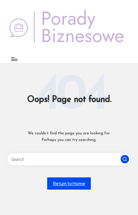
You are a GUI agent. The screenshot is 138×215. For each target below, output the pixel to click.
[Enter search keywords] (69, 159)
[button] (125, 159)
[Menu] (14, 59)
